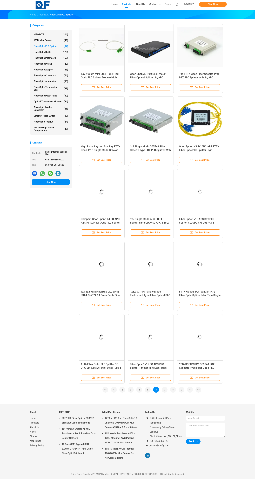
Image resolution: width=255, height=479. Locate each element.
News (33, 432)
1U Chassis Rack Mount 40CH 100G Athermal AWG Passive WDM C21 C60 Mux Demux (120, 438)
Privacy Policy (37, 445)
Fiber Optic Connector (51, 75)
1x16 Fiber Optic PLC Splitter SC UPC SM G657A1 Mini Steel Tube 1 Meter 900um (101, 368)
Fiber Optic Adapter (51, 69)
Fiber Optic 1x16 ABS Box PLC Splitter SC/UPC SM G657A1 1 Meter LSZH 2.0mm (196, 223)
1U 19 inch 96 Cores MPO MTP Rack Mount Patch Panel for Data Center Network (78, 433)
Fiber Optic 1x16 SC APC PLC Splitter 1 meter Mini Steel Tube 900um (148, 368)
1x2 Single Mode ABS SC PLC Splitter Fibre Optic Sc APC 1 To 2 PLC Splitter (149, 223)
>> (198, 389)
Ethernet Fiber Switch (51, 115)
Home (33, 418)
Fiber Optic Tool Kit (51, 121)
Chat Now (213, 4)
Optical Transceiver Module (51, 101)
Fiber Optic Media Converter (51, 108)
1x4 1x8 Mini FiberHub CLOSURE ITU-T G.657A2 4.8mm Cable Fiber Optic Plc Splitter (101, 295)
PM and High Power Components (51, 128)
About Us (34, 427)
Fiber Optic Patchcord (51, 58)
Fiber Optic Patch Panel (51, 95)
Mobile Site (35, 441)
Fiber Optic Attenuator (51, 81)
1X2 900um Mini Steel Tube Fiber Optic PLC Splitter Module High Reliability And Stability (100, 77)
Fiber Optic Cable (51, 52)
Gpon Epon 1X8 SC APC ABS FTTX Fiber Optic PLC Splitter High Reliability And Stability (199, 150)
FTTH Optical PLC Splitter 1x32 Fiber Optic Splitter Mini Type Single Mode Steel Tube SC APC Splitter (200, 295)
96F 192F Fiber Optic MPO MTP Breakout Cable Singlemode (78, 420)
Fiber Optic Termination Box (51, 88)
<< (105, 389)
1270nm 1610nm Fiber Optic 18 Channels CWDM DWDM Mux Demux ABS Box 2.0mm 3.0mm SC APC (121, 423)
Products (34, 422)
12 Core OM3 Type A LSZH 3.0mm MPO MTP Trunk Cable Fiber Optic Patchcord (77, 449)
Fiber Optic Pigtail (51, 63)
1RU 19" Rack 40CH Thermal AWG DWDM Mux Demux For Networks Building (119, 453)
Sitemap (34, 436)
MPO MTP (51, 34)
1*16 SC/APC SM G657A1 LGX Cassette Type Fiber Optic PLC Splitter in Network (197, 368)
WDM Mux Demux (51, 40)
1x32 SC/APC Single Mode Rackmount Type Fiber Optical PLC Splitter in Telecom (150, 295)
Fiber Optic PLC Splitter (51, 46)
